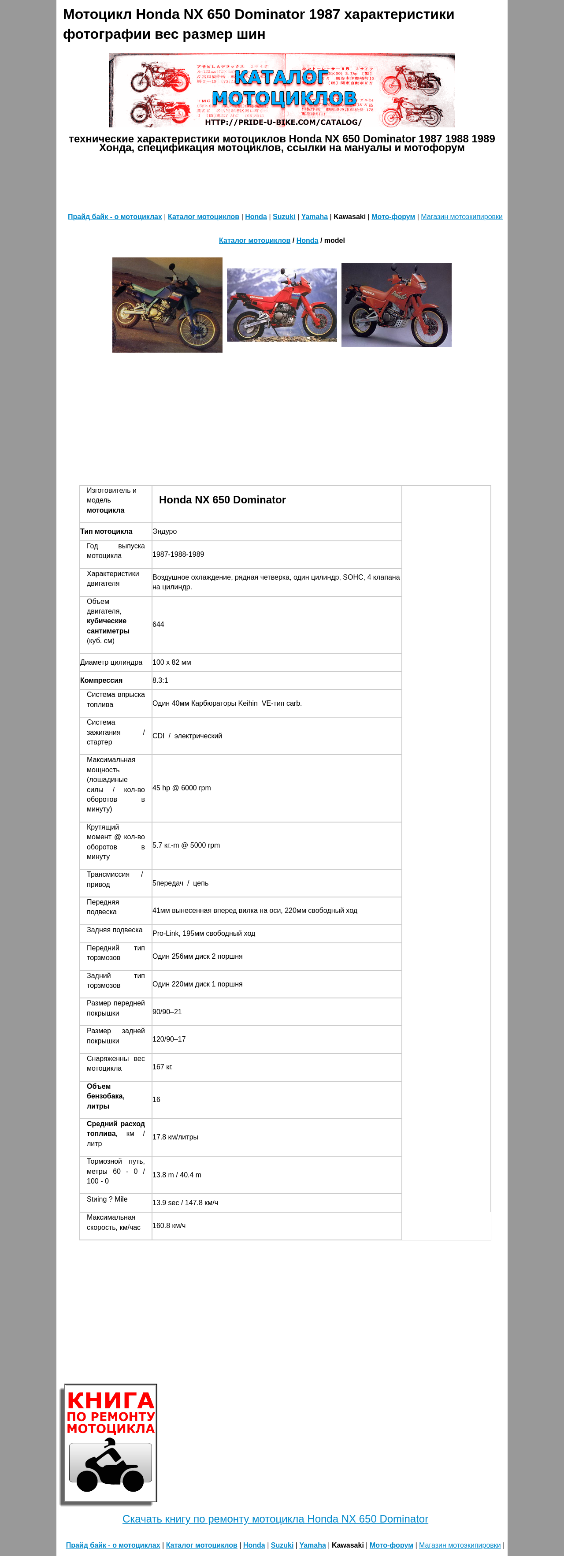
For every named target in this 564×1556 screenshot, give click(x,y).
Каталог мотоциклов (203, 216)
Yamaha (314, 216)
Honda (256, 216)
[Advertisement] (282, 181)
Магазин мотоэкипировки (462, 216)
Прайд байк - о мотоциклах (115, 216)
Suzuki (284, 216)
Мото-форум (393, 216)
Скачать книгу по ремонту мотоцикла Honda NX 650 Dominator (275, 1519)
